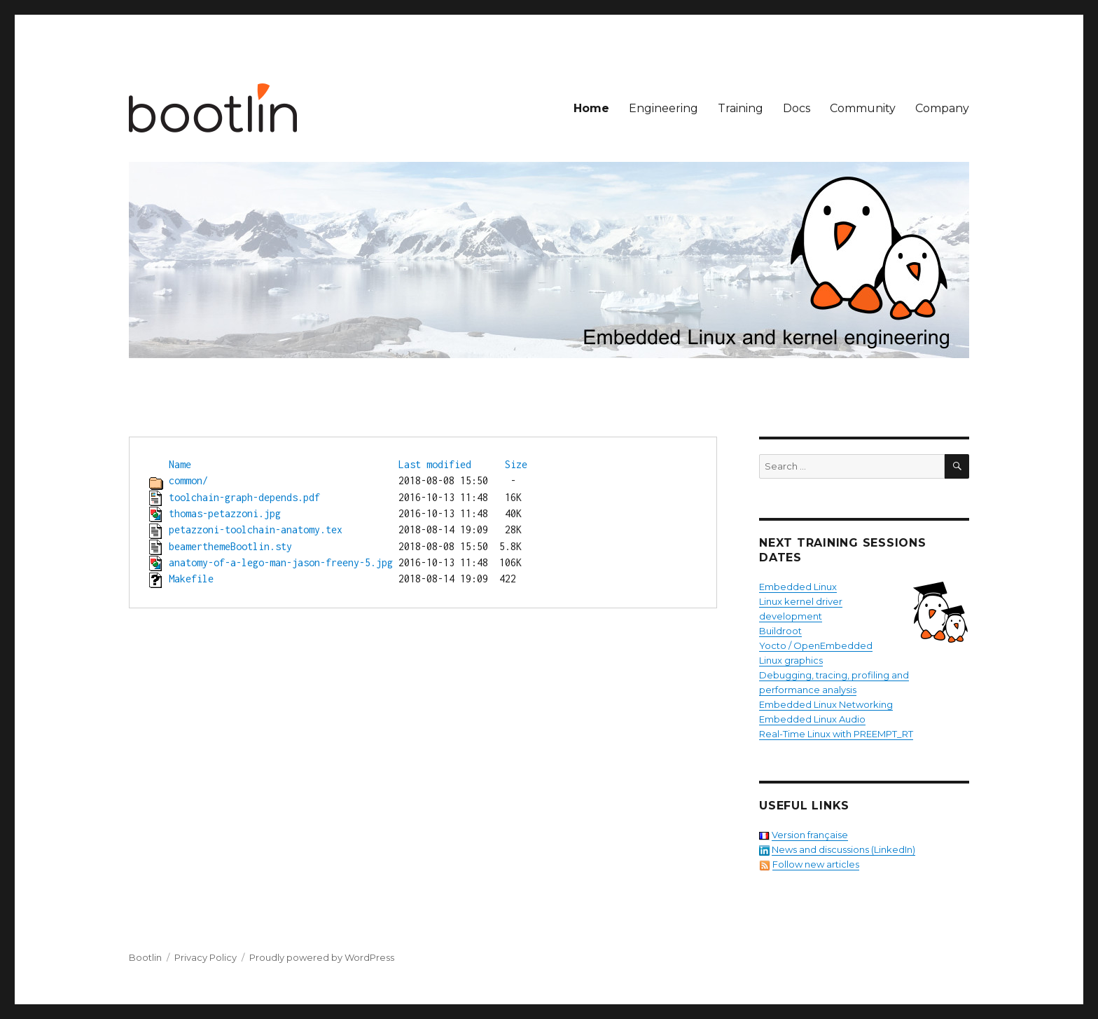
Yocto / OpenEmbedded (816, 645)
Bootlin (145, 957)
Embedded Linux (798, 586)
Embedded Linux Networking (826, 704)
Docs (796, 108)
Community (863, 108)
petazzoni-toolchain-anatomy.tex (255, 529)
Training (740, 108)
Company (942, 108)
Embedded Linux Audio (812, 719)
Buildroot (780, 630)
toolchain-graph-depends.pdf (244, 497)
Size (516, 464)
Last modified (434, 464)
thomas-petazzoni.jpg (225, 513)
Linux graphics (791, 660)
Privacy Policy (205, 957)
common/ (188, 480)
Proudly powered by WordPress (321, 957)
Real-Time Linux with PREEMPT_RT (836, 733)
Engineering (663, 108)
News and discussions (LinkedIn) (843, 849)
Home (591, 108)
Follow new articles (815, 864)
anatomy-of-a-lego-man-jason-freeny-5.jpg (281, 562)
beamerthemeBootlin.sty (230, 546)
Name (180, 464)
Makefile (191, 578)
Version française (810, 834)
